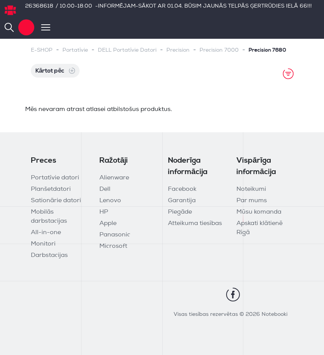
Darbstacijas (49, 255)
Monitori (43, 244)
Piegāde (180, 212)
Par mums (251, 201)
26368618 (39, 6)
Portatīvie (75, 50)
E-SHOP (42, 50)
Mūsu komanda (258, 212)
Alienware (114, 178)
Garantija (182, 201)
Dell (104, 189)
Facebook (182, 189)
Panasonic (114, 235)
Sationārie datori (56, 201)
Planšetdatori (51, 189)
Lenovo (110, 201)
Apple (108, 223)
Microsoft (113, 246)
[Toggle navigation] (42, 27)
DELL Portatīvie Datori (127, 50)
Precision (178, 50)
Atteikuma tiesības (195, 223)
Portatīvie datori (55, 178)
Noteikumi (251, 189)
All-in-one (46, 233)
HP (103, 212)
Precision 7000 (219, 50)
